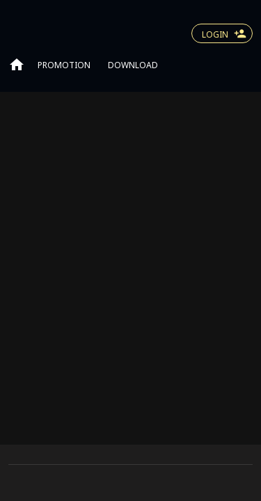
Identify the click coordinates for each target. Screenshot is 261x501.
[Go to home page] (16, 64)
